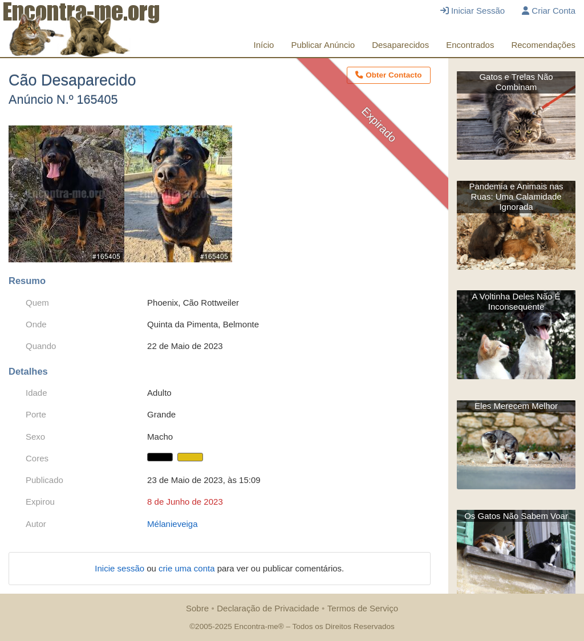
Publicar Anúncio (323, 45)
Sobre (197, 608)
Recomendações (543, 45)
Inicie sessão (121, 568)
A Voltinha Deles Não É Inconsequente (516, 301)
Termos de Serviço (362, 608)
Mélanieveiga (172, 524)
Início (264, 45)
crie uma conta (188, 568)
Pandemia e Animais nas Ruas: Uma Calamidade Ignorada (516, 196)
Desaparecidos (400, 45)
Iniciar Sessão (472, 10)
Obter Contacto (388, 75)
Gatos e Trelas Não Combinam (516, 82)
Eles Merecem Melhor (516, 406)
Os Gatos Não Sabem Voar (516, 516)
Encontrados (470, 45)
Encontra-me (256, 626)
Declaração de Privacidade (268, 608)
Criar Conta (548, 10)
